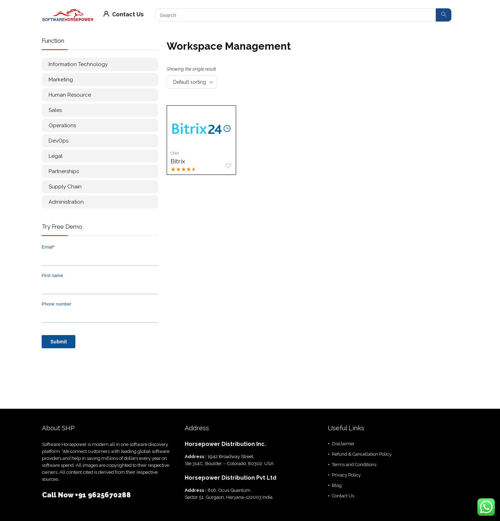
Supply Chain (65, 187)
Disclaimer (343, 443)
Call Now (58, 495)
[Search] (443, 15)
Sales (55, 110)
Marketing (61, 79)
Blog (337, 485)
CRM (174, 153)
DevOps (58, 141)
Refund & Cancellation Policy (362, 454)
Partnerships (64, 171)
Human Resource (70, 95)
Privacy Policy (346, 475)
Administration (66, 202)
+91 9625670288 (103, 495)
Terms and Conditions (354, 464)
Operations (62, 125)
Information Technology (78, 64)
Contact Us (123, 14)
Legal (55, 156)
